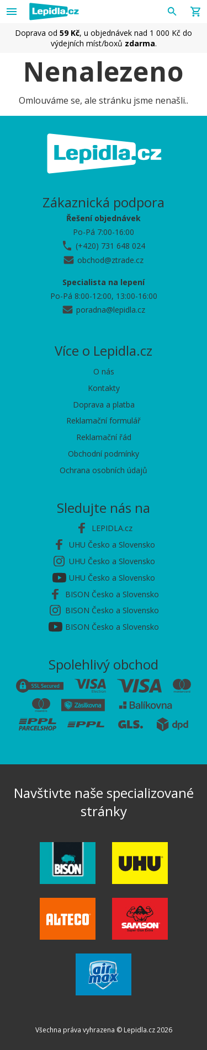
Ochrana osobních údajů (103, 470)
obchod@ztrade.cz (110, 260)
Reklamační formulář (103, 420)
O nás (103, 371)
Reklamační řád (103, 437)
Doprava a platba (104, 404)
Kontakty (104, 388)
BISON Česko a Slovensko (112, 594)
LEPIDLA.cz (112, 528)
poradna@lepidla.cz (110, 309)
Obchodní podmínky (103, 453)
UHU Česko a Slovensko (112, 544)
